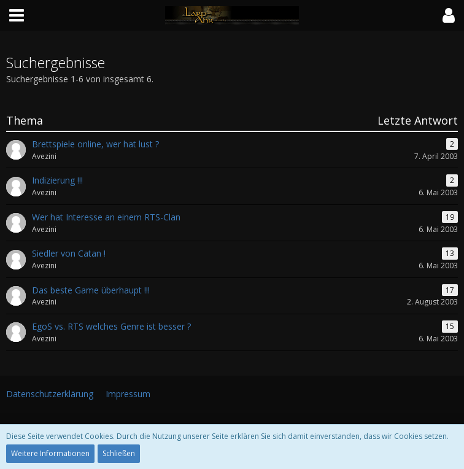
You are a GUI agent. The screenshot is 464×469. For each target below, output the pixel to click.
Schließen (118, 453)
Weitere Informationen (50, 453)
